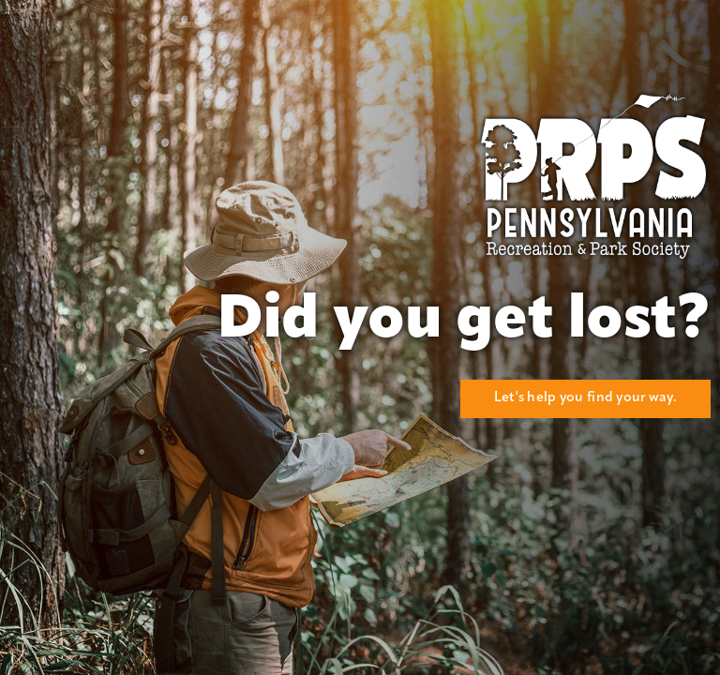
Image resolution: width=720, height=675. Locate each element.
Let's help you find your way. (585, 398)
